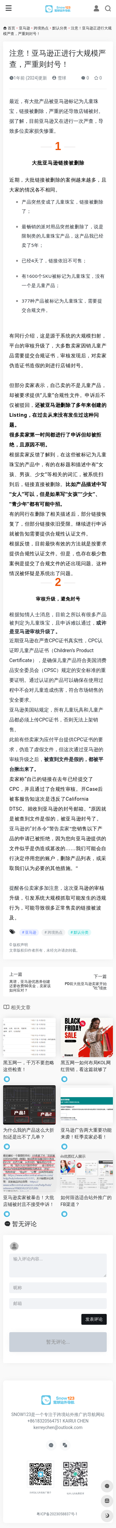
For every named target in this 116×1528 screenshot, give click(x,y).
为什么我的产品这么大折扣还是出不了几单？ (28, 1133)
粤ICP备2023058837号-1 (57, 1514)
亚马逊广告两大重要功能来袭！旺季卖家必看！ (86, 1133)
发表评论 (94, 1319)
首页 (11, 28)
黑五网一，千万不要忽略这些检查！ (28, 1066)
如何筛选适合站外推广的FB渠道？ (86, 1201)
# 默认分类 (79, 932)
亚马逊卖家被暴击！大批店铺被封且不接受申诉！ (28, 1201)
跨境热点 (41, 28)
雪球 (59, 77)
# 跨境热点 (53, 932)
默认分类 (59, 28)
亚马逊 (24, 28)
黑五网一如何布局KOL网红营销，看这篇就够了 (86, 1066)
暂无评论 (24, 1224)
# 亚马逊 (29, 932)
